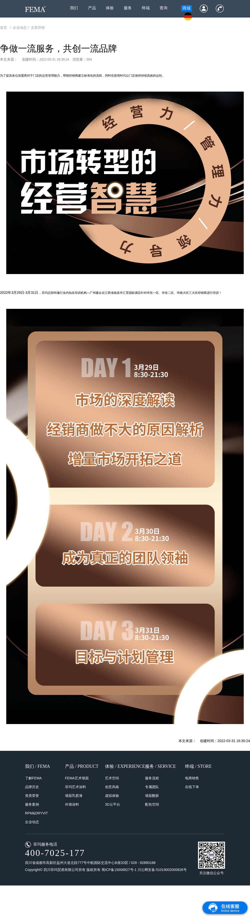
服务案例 (32, 804)
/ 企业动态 (18, 28)
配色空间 (152, 804)
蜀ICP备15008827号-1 (120, 870)
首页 (4, 28)
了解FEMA (33, 778)
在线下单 (192, 787)
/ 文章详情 (36, 28)
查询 (164, 8)
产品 (92, 8)
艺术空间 (112, 778)
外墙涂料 (72, 804)
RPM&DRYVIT (36, 813)
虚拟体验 (112, 796)
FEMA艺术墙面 (77, 778)
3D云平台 (112, 804)
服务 (128, 8)
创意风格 (112, 787)
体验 (110, 8)
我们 (74, 8)
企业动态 (32, 822)
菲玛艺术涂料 (75, 787)
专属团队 (152, 787)
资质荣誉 (32, 796)
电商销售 (192, 778)
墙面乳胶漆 (73, 796)
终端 (146, 8)
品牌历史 (32, 787)
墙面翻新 (152, 796)
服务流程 (152, 778)
